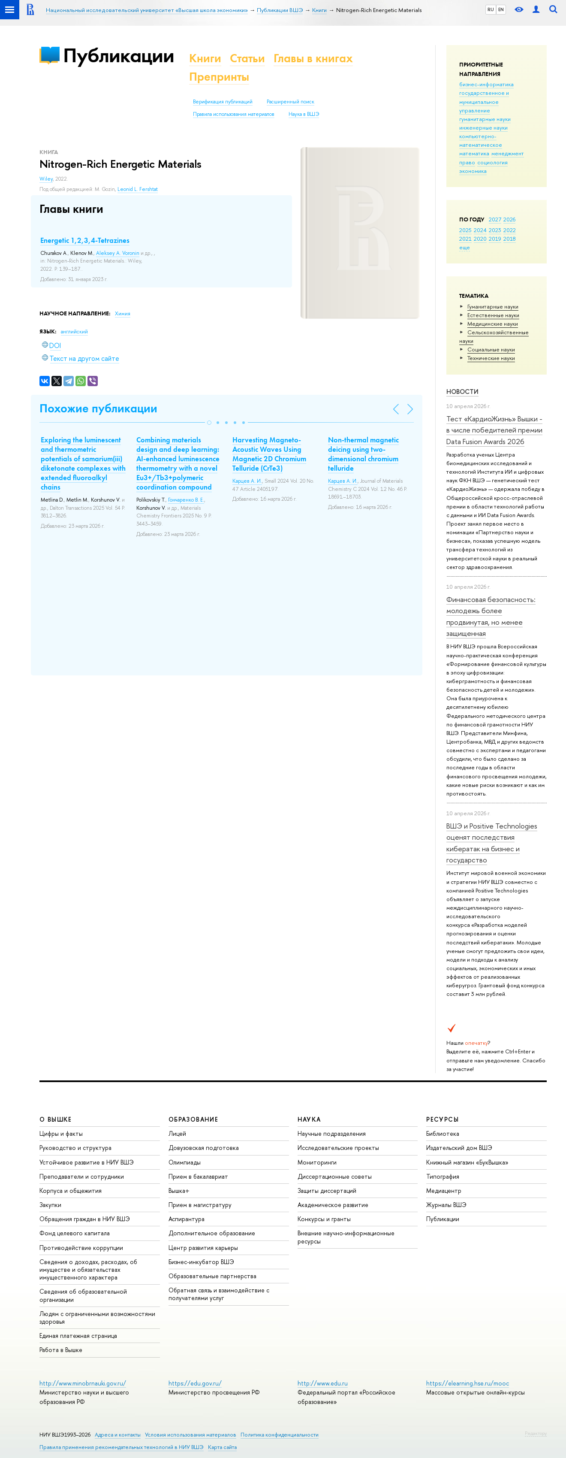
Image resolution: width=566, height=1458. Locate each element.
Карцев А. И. (247, 481)
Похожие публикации (98, 408)
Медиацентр (443, 1190)
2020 (480, 238)
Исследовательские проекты (338, 1147)
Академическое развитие (333, 1205)
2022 (509, 230)
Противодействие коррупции (81, 1247)
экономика (473, 171)
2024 (480, 230)
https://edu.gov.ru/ (195, 1383)
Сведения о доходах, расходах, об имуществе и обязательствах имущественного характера (88, 1269)
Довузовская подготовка (204, 1147)
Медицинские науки (492, 323)
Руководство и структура (75, 1147)
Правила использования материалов (233, 114)
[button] (209, 422)
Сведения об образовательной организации (83, 1295)
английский (74, 331)
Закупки (50, 1205)
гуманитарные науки (485, 119)
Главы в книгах (313, 58)
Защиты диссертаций (327, 1190)
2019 (495, 238)
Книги (205, 58)
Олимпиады (185, 1162)
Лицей (177, 1133)
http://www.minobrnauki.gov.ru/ (82, 1383)
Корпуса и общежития (70, 1190)
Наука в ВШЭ (304, 114)
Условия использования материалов (190, 1434)
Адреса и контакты (118, 1434)
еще (464, 247)
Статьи (247, 58)
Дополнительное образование (212, 1233)
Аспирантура (187, 1219)
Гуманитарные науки (492, 306)
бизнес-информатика (486, 84)
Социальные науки (491, 349)
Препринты (219, 76)
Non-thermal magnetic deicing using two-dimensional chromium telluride (363, 454)
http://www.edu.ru (323, 1383)
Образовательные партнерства (212, 1276)
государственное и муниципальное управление (484, 101)
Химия (122, 313)
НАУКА (309, 1119)
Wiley (46, 178)
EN (501, 9)
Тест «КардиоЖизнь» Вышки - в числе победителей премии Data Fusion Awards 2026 (494, 430)
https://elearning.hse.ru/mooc (467, 1383)
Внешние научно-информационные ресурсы (346, 1237)
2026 (509, 219)
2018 (509, 238)
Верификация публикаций (223, 101)
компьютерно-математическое (480, 140)
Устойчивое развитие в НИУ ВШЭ (86, 1162)
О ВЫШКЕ (55, 1119)
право (467, 162)
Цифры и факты (61, 1133)
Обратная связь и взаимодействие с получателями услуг (219, 1294)
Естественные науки (493, 315)
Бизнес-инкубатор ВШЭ (201, 1262)
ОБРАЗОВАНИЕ (193, 1119)
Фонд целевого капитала (74, 1233)
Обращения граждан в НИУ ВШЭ (84, 1219)
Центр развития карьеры (203, 1247)
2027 (495, 219)
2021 (465, 238)
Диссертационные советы (335, 1176)
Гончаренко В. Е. (186, 499)
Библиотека (442, 1133)
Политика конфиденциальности (280, 1434)
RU (491, 9)
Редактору (536, 1433)
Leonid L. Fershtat (137, 189)
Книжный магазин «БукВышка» (467, 1162)
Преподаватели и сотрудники (81, 1176)
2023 (495, 230)
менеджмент (507, 153)
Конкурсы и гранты (324, 1219)
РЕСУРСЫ (442, 1119)
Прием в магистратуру (200, 1205)
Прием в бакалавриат (198, 1176)
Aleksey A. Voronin (117, 253)
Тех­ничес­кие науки (491, 358)
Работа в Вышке (60, 1350)
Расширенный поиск (290, 101)
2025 (465, 230)
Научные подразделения (332, 1133)
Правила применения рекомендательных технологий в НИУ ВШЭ (121, 1447)
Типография (442, 1176)
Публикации (118, 55)
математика (474, 153)
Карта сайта (222, 1447)
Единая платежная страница (78, 1335)
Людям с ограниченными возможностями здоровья (97, 1317)
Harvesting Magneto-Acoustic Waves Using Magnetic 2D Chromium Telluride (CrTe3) (269, 454)
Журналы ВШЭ (446, 1205)
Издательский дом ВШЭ (459, 1147)
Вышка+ (179, 1190)
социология (492, 162)
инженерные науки (483, 127)
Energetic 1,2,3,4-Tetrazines (84, 240)
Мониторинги (317, 1162)
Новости (462, 391)
